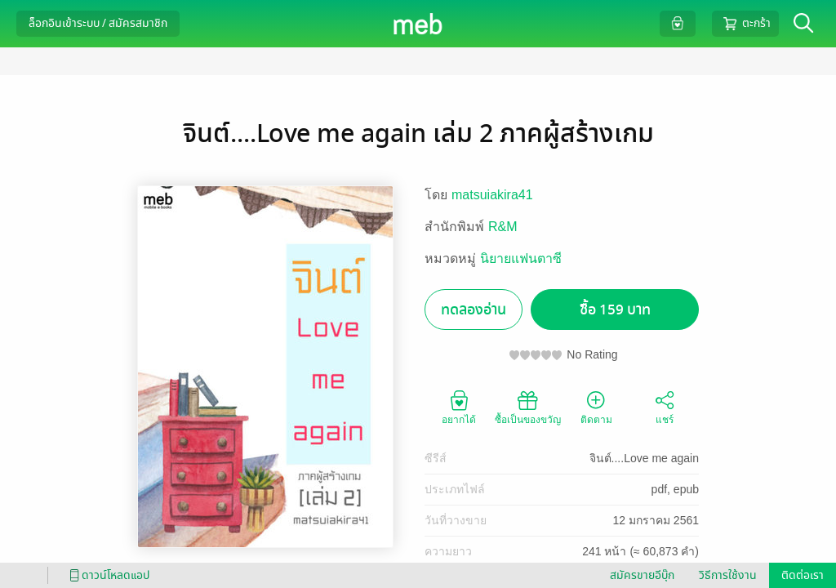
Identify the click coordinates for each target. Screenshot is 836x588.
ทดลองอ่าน (473, 310)
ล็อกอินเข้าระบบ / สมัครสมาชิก (98, 23)
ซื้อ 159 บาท (615, 310)
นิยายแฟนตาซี (521, 258)
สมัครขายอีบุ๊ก (642, 575)
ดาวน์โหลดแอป (106, 575)
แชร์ (664, 406)
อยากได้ (459, 406)
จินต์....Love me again (644, 458)
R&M (503, 227)
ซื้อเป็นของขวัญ (528, 406)
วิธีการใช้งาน (728, 575)
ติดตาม (596, 406)
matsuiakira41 (492, 195)
